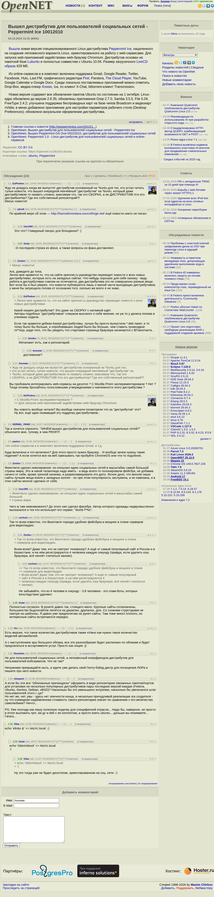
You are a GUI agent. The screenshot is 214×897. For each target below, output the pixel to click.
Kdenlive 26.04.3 (181, 404)
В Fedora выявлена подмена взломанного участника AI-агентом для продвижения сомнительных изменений (186, 149)
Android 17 (178, 476)
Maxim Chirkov (202, 889)
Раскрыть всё (138, 175)
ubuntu (33, 155)
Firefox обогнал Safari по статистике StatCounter (183, 308)
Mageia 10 (177, 460)
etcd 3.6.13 (178, 416)
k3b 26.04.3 (178, 388)
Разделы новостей (175, 67)
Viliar (16, 724)
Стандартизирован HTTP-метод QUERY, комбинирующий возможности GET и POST (184, 131)
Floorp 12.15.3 (180, 382)
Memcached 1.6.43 (182, 373)
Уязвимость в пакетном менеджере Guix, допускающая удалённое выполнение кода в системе (184, 262)
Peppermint (47, 155)
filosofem (19, 653)
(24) (26, 176)
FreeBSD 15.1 (180, 479)
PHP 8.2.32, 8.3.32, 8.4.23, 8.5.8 (191, 432)
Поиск (158, 5)
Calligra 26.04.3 (180, 385)
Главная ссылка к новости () (54, 126)
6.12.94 (175, 492)
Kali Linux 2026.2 (182, 454)
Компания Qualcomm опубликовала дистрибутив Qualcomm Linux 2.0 (182, 108)
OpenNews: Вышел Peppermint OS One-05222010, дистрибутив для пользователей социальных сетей (83, 133)
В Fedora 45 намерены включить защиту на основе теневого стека (182, 275)
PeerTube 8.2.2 (180, 391)
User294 (28, 226)
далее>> (205, 438)
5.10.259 (179, 495)
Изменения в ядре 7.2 (175, 500)
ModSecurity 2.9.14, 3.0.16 (187, 369)
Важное (186, 97)
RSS (152, 175)
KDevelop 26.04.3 (182, 395)
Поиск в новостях (174, 75)
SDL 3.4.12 (178, 435)
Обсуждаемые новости (186, 235)
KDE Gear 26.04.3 (182, 379)
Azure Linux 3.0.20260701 (187, 448)
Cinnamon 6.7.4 (180, 398)
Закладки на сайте (16, 889)
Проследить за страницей (21, 893)
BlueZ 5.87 (178, 363)
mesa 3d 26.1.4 (180, 413)
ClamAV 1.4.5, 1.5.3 (183, 429)
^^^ (59, 209)
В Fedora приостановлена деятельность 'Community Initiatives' (184, 298)
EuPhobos (18, 183)
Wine (174, 33)
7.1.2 (174, 488)
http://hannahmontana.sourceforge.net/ (77, 213)
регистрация (185, 1)
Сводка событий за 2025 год (182, 159)
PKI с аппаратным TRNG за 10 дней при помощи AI (187, 183)
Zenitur (21, 261)
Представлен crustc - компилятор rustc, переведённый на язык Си (187, 287)
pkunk (21, 209)
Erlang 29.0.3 (179, 401)
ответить (55, 183)
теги (167, 5)
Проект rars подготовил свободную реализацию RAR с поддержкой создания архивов (184, 330)
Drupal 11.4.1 (179, 357)
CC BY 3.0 (25, 147)
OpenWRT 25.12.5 (182, 457)
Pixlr (86, 78)
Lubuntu (34, 61)
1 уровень (99, 175)
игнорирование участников (122, 783)
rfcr (16, 628)
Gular (27, 243)
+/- (125, 175)
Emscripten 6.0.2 (181, 410)
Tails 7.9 (176, 467)
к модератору (90, 183)
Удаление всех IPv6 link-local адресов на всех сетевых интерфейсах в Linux (186, 201)
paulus (16, 441)
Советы (186, 173)
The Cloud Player (118, 78)
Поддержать (185, 893)
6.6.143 (186, 492)
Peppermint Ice (120, 49)
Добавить (168, 893)
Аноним (37, 350)
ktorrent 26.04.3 (180, 407)
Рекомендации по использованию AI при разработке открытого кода (186, 119)
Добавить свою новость (179, 84)
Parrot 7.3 (177, 451)
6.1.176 (196, 492)
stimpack (19, 678)
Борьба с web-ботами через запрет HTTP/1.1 (184, 191)
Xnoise (47, 86)
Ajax (87, 175)
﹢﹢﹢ (65, 183)
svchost (23, 517)
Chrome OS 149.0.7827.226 (188, 463)
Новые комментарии (176, 80)
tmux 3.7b (177, 420)
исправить (136, 122)
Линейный (114, 175)
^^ (55, 209)
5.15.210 (166, 495)
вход (173, 1)
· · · (72, 183)
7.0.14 (182, 488)
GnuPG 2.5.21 (180, 376)
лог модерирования (147, 783)
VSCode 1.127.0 (181, 426)
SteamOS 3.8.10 (181, 470)
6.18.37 (192, 488)
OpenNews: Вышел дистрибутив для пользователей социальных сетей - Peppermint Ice (73, 130)
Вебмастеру (204, 893)
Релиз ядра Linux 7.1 (184, 139)
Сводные (197, 67)
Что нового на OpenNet (178, 71)
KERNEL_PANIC (22, 424)
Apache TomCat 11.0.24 (185, 360)
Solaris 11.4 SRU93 (183, 473)
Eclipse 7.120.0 (181, 366)
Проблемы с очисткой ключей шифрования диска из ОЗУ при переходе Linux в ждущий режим (186, 248)
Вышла (14, 49)
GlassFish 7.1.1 (180, 423)
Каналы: (168, 63)
